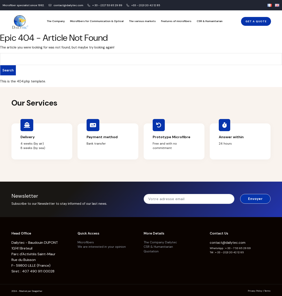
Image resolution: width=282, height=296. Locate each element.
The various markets (142, 21)
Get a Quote (256, 21)
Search (8, 70)
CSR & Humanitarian (210, 21)
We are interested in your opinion (102, 245)
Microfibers (86, 240)
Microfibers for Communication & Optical (97, 21)
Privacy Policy (255, 289)
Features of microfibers (176, 21)
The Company (56, 21)
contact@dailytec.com (227, 241)
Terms (267, 289)
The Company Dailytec (160, 240)
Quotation (151, 249)
